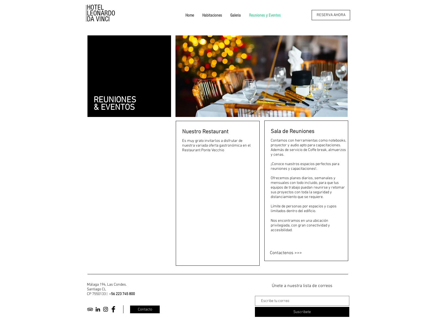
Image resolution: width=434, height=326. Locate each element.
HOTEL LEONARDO (101, 10)
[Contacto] (145, 309)
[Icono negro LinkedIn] (98, 309)
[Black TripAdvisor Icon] (90, 309)
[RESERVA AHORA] (331, 15)
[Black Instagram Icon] (105, 309)
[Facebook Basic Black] (113, 309)
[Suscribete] (302, 312)
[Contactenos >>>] (301, 253)
